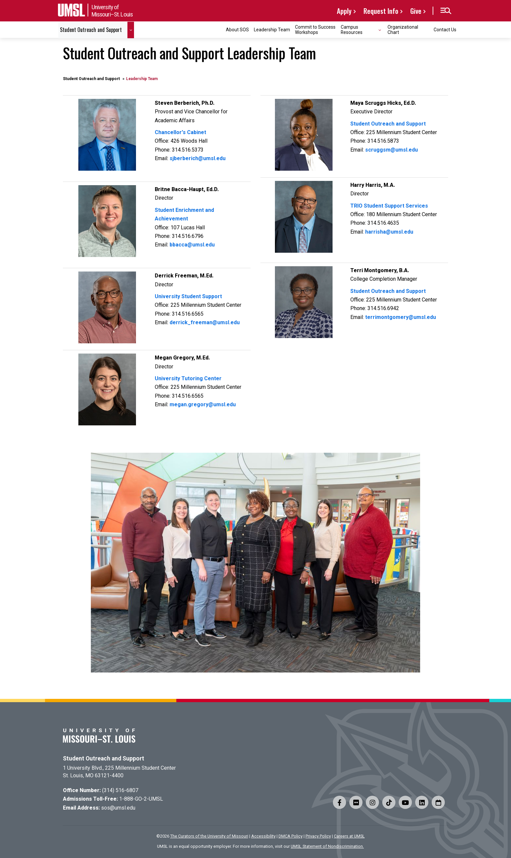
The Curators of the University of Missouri (209, 836)
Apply (344, 11)
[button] (445, 10)
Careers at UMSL (349, 836)
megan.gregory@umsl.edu (203, 404)
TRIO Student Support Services (389, 206)
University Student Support (188, 296)
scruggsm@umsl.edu (391, 150)
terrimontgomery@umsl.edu (400, 317)
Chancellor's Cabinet (180, 132)
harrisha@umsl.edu (389, 232)
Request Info (380, 11)
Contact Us (445, 29)
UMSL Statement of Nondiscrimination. (327, 846)
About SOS (237, 29)
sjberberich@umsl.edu (198, 158)
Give (415, 11)
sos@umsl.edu (118, 808)
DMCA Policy (291, 836)
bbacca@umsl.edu (192, 245)
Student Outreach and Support (91, 78)
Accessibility (263, 836)
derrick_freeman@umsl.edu (205, 322)
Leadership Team (272, 29)
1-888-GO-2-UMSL (141, 799)
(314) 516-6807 (120, 790)
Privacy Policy (318, 836)
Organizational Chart (403, 29)
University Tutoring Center (188, 378)
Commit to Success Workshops (315, 29)
